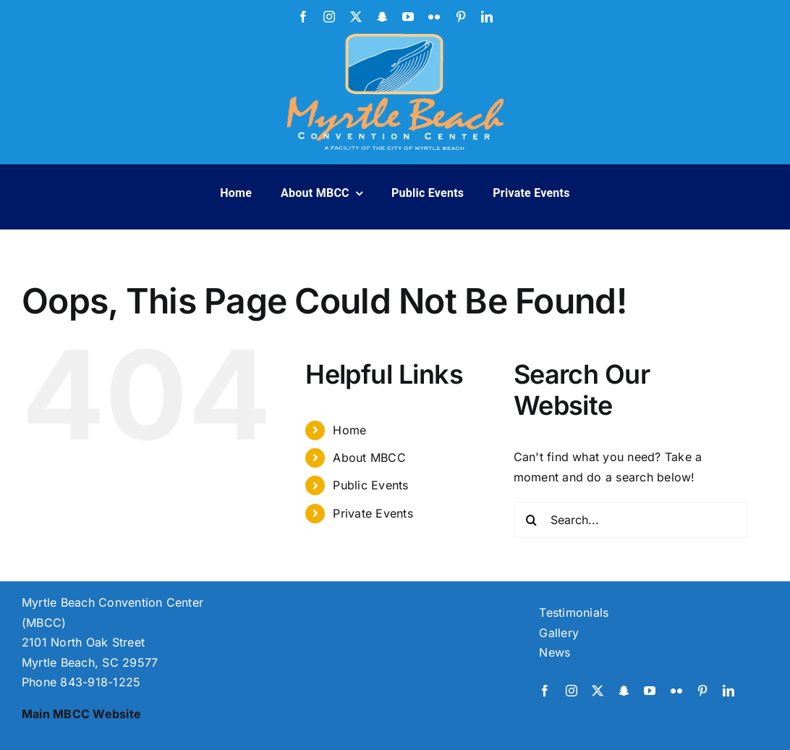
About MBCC (369, 457)
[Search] (532, 520)
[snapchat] (382, 16)
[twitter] (356, 16)
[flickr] (434, 16)
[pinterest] (461, 16)
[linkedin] (487, 16)
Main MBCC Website (81, 714)
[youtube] (408, 16)
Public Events (370, 485)
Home (349, 430)
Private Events (372, 513)
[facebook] (303, 16)
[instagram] (329, 16)
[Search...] (631, 520)
